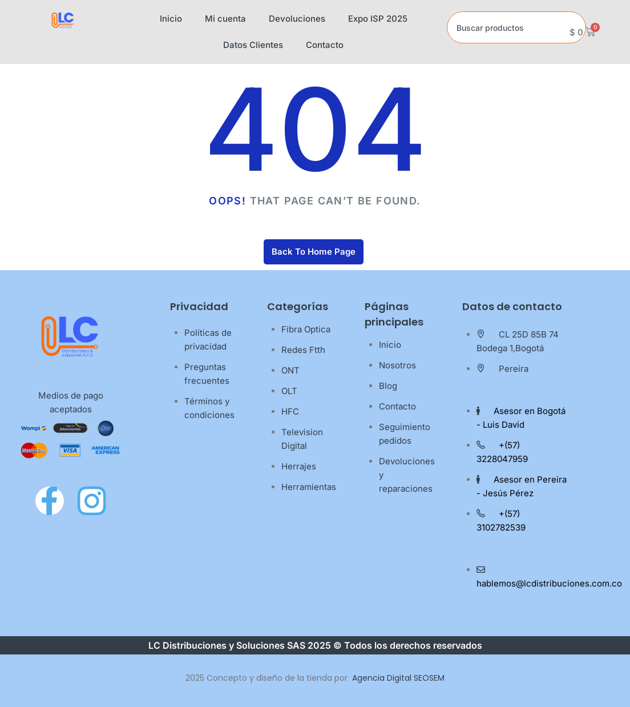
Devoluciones (297, 18)
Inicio (171, 18)
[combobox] (516, 27)
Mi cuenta (225, 18)
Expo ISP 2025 (377, 18)
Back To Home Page (314, 251)
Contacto (325, 44)
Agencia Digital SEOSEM (398, 678)
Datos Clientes (253, 44)
